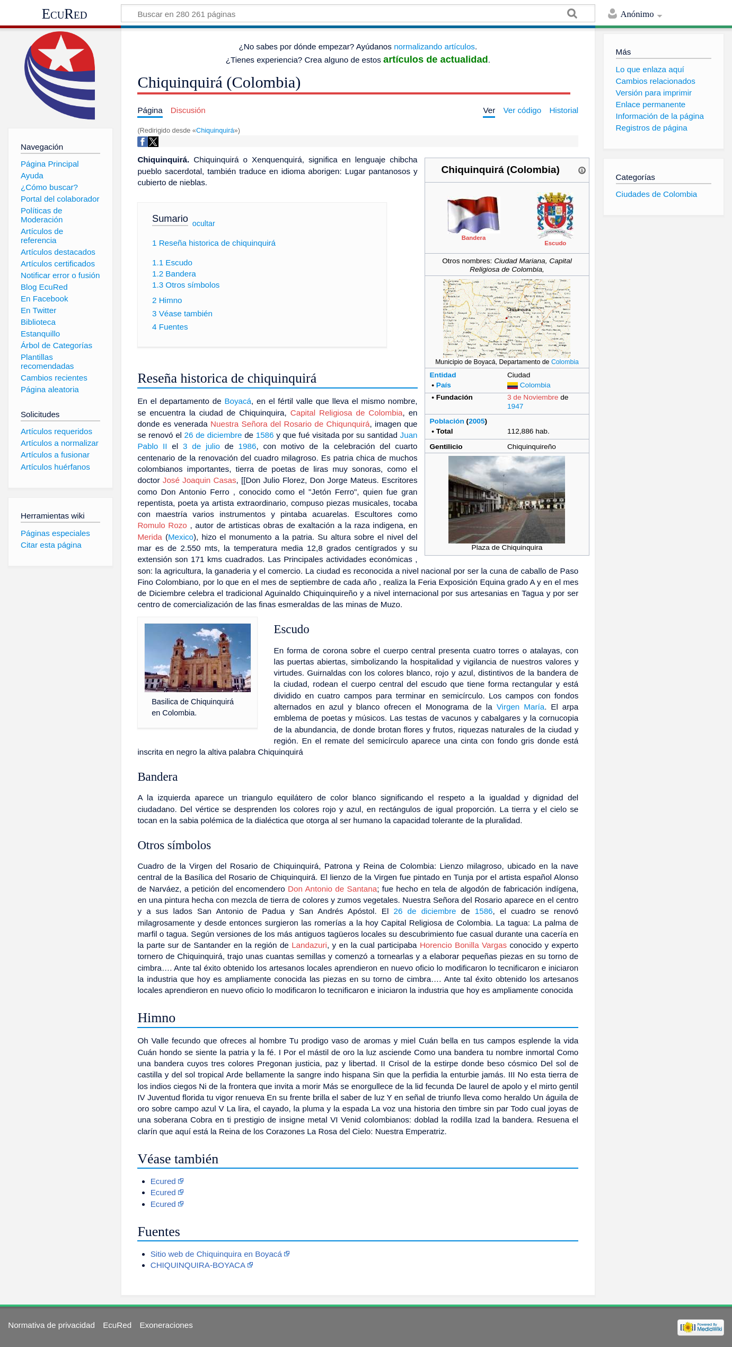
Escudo (555, 243)
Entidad (442, 375)
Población (446, 421)
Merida (149, 536)
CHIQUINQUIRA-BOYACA (198, 1265)
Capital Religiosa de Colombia (346, 412)
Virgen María (520, 706)
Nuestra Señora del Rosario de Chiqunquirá (289, 423)
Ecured (163, 1181)
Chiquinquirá (215, 130)
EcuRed (64, 14)
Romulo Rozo (162, 525)
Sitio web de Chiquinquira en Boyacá (216, 1253)
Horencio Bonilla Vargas (463, 944)
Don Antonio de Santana (332, 888)
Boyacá (237, 400)
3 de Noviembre (533, 397)
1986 (248, 446)
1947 (515, 406)
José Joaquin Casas (199, 480)
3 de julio (201, 446)
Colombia (565, 362)
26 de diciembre (213, 434)
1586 (265, 434)
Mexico (180, 536)
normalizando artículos (434, 46)
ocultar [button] (203, 223)
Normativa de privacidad (51, 1324)
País (443, 385)
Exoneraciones (165, 1324)
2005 (476, 421)
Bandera (474, 238)
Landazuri (309, 944)
